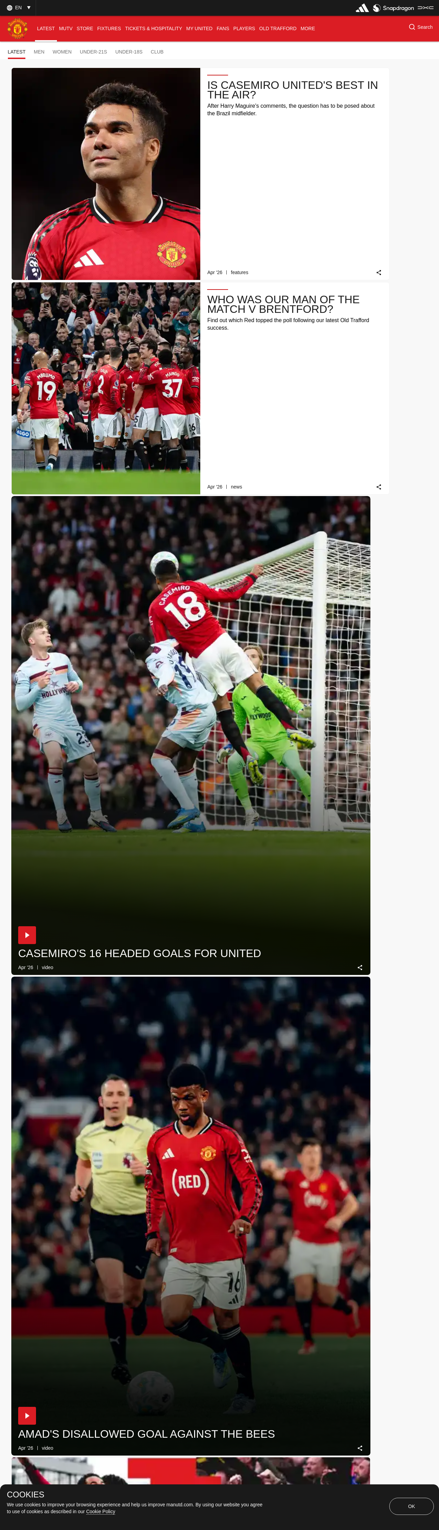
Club (157, 52)
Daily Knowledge (270, 408)
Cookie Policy (100, 1511)
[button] (18, 7)
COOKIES (25, 1494)
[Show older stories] (198, 1341)
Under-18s (128, 52)
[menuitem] (46, 29)
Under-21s (93, 52)
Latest (17, 52)
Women (62, 52)
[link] (204, 176)
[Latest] (258, 1341)
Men (39, 52)
